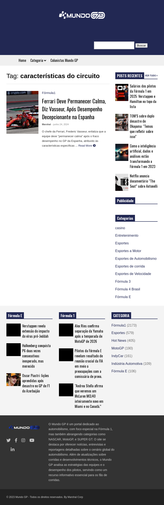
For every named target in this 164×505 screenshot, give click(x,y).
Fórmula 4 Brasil (127, 289)
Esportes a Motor (128, 251)
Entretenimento (127, 235)
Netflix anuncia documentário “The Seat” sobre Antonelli (144, 181)
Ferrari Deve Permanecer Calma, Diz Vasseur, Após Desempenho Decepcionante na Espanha (74, 109)
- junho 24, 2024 (60, 124)
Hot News (118, 340)
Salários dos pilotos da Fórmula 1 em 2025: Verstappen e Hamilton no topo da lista (143, 96)
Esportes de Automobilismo (136, 258)
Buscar (141, 45)
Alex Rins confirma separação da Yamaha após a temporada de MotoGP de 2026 (89, 333)
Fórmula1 (48, 93)
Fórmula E (123, 297)
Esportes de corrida (130, 266)
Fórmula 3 (123, 281)
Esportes (122, 243)
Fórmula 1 (68, 315)
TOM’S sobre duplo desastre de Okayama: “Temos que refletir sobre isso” (142, 126)
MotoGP (117, 348)
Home (22, 60)
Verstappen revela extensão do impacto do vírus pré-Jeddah (35, 331)
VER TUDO (151, 75)
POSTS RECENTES (129, 75)
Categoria (38, 60)
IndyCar (117, 356)
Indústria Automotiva (126, 363)
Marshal (46, 124)
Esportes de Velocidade (133, 274)
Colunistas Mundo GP (64, 60)
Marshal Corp (75, 497)
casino (120, 228)
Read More (87, 145)
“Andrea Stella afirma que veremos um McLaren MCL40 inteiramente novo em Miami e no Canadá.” (89, 396)
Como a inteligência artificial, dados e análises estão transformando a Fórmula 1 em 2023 (143, 156)
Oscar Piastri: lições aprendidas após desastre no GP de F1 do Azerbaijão (36, 383)
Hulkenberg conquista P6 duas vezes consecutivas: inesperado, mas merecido (36, 356)
